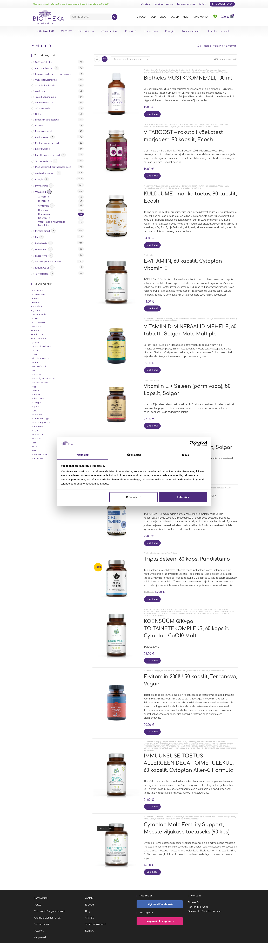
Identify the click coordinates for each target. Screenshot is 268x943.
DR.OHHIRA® (38, 314)
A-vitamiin (148, 123)
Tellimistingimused (186, 4)
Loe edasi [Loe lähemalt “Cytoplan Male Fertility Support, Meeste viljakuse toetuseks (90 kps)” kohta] (152, 862)
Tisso (33, 442)
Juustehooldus (179, 663)
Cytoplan (36, 310)
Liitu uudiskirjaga (222, 4)
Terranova (36, 438)
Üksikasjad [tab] (134, 454)
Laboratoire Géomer (41, 346)
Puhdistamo (37, 398)
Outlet (37, 894)
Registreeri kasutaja (163, 4)
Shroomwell (37, 426)
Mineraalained (109, 31)
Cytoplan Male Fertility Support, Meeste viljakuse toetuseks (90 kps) (187, 819)
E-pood (89, 894)
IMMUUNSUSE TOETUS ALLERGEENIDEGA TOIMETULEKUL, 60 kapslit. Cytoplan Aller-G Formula (189, 755)
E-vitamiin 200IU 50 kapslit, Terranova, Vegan (190, 672)
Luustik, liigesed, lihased (47, 155)
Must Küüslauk (38, 366)
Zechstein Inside (39, 454)
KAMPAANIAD (45, 31)
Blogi (88, 901)
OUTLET (66, 31)
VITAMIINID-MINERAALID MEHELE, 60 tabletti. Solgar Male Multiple (190, 327)
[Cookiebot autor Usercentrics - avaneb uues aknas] (192, 443)
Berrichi (35, 298)
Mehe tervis (184, 315)
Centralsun (37, 306)
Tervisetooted (42, 274)
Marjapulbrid (149, 125)
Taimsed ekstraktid (217, 482)
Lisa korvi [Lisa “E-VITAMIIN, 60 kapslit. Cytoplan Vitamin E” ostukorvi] (152, 305)
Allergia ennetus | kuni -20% (173, 733)
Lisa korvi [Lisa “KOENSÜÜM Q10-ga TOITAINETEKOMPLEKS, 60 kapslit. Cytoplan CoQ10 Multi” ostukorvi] (152, 653)
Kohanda (133, 497)
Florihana (36, 326)
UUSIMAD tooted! (177, 607)
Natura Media (38, 374)
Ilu (190, 184)
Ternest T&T (37, 434)
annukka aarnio (39, 294)
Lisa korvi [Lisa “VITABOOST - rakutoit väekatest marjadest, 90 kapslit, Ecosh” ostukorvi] (152, 174)
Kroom (230, 735)
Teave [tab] (185, 454)
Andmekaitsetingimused (47, 907)
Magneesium (192, 604)
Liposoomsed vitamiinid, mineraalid (53, 74)
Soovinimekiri (41, 914)
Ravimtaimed (212, 737)
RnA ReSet (36, 414)
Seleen (193, 315)
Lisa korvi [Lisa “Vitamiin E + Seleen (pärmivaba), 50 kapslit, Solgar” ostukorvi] (152, 421)
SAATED (175, 17)
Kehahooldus (198, 184)
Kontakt (202, 4)
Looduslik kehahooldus (47, 119)
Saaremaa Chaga (40, 418)
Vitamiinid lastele (210, 125)
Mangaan (203, 604)
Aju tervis (40, 91)
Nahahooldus (211, 184)
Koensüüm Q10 (178, 604)
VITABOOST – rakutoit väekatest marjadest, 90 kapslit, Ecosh (183, 135)
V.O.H (34, 446)
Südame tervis (218, 315)
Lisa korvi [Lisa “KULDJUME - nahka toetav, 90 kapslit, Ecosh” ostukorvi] (152, 243)
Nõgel (34, 386)
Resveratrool (224, 737)
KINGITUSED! (42, 267)
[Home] (198, 45)
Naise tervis (223, 184)
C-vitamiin (173, 70)
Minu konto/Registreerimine (49, 901)
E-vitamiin (231, 45)
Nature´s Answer (39, 382)
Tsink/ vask (161, 186)
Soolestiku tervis (204, 315)
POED (153, 17)
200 (228, 59)
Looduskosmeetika (219, 31)
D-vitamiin (183, 70)
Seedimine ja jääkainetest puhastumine (173, 72)
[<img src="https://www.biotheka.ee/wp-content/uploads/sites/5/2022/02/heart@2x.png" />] (215, 17)
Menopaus (210, 807)
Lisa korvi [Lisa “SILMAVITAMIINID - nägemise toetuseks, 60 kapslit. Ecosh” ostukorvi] (152, 537)
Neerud (39, 125)
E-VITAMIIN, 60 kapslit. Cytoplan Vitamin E (183, 262)
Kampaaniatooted (161, 547)
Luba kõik (183, 497)
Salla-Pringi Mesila (40, 422)
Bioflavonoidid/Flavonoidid (156, 735)
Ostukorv (39, 920)
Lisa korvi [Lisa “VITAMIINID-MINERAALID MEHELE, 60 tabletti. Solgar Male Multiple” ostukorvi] (152, 366)
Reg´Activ (36, 406)
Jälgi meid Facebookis (159, 894)
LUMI (34, 354)
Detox (38, 114)
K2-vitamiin (166, 604)
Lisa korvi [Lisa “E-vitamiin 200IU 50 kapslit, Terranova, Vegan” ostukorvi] (152, 724)
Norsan (35, 390)
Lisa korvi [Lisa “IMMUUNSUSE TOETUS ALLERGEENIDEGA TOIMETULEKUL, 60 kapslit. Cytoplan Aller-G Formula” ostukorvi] (152, 798)
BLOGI (163, 17)
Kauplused (40, 927)
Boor (190, 602)
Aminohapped (193, 733)
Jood (175, 315)
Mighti (34, 362)
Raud (211, 604)
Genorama (36, 330)
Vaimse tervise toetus (46, 80)
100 (222, 59)
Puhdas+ (35, 394)
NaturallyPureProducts (43, 378)
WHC (34, 450)
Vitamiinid (86, 31)
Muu (33, 370)
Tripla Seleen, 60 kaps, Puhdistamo (187, 553)
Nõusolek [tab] (83, 454)
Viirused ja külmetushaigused (205, 72)
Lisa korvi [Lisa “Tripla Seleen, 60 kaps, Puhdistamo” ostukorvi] (152, 593)
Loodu (34, 350)
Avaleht (89, 888)
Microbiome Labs (40, 358)
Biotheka (35, 302)
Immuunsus (151, 31)
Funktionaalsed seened (47, 143)
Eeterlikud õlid (42, 149)
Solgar (34, 430)
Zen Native (37, 458)
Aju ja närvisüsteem (153, 602)
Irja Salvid (36, 342)
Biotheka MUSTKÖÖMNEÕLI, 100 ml (188, 78)
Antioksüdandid (191, 31)
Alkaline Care (38, 290)
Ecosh (34, 318)
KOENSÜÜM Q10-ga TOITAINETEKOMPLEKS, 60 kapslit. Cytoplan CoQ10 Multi (186, 622)
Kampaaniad (41, 888)
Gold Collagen (38, 338)
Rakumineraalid (43, 131)
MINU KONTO (200, 17)
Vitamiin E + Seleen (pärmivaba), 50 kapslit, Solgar (187, 385)
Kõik (234, 59)
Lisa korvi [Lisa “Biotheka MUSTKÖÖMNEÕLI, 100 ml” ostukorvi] (152, 114)
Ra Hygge (36, 402)
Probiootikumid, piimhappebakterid (53, 167)
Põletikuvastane (198, 737)
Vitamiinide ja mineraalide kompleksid (184, 186)
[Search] (114, 17)
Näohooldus (149, 186)
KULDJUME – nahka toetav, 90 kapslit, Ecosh (190, 196)
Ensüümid (131, 31)
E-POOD (141, 17)
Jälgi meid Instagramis (160, 911)
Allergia (157, 733)
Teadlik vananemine (45, 97)
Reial (34, 410)
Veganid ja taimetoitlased (181, 125)
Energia (170, 31)
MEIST (186, 17)
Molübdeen (185, 737)
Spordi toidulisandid (45, 85)
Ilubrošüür (145, 4)
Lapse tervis (223, 123)
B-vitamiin (163, 70)
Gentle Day (37, 334)
